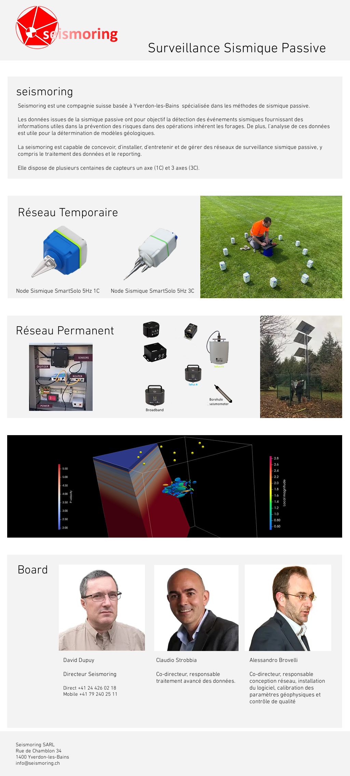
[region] (174, 486)
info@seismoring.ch (38, 763)
